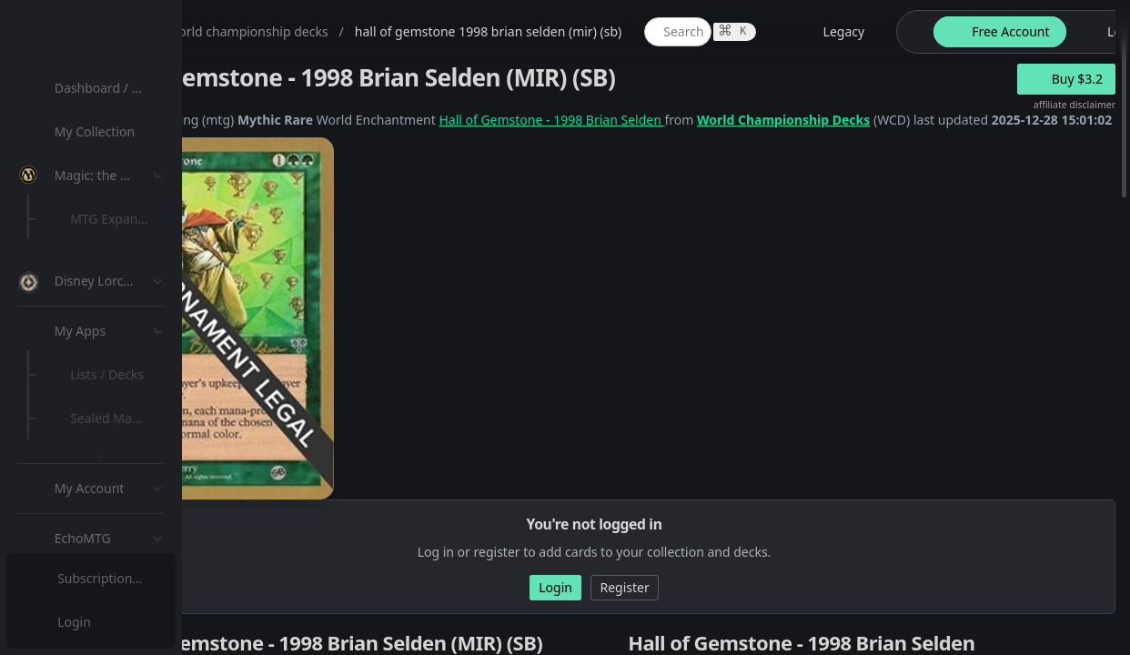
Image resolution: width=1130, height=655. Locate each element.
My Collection (99, 131)
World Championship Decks (961, 119)
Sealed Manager (124, 530)
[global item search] (856, 31)
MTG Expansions (125, 218)
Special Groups (120, 306)
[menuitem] (118, 88)
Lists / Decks (112, 487)
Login (76, 621)
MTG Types (108, 349)
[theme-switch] (1090, 32)
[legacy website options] (1011, 31)
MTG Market (112, 262)
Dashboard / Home (116, 87)
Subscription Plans (114, 578)
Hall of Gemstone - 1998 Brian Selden (729, 119)
